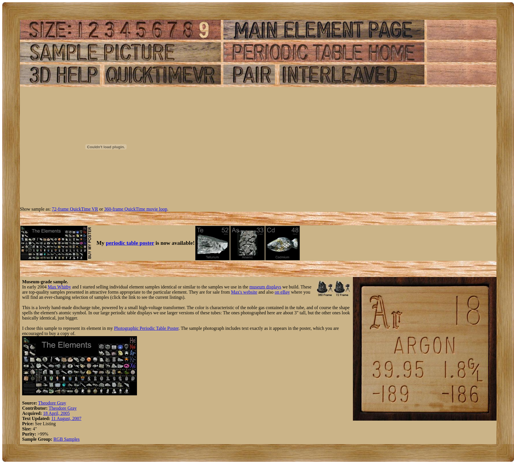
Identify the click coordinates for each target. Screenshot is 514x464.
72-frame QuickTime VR (75, 209)
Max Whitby (59, 286)
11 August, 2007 (66, 418)
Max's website (244, 292)
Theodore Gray (52, 403)
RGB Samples (66, 439)
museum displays (265, 286)
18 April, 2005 (56, 413)
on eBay (282, 292)
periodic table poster (130, 243)
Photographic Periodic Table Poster (146, 328)
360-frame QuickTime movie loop (135, 209)
